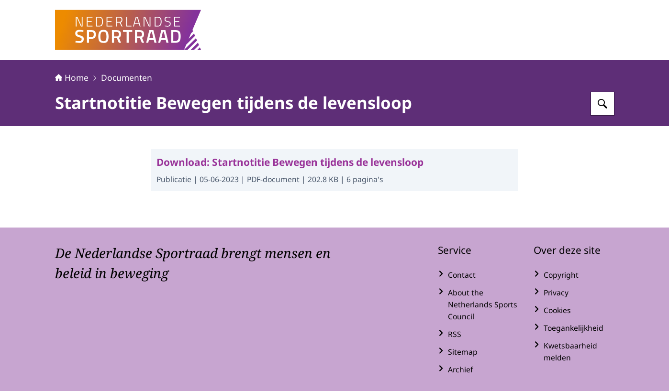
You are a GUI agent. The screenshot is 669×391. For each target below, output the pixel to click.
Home (72, 77)
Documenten (126, 77)
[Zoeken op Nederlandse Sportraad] (602, 103)
